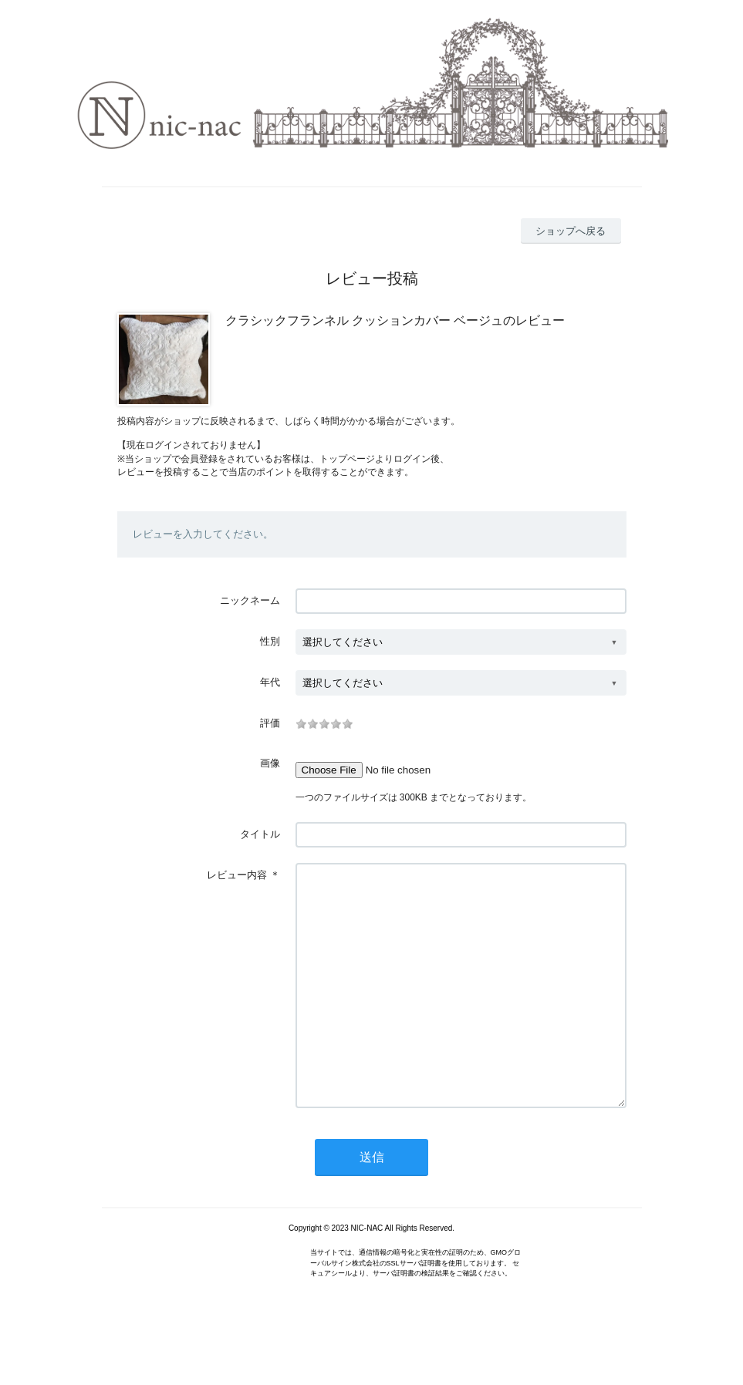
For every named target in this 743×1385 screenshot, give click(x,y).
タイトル (260, 834)
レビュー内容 (237, 875)
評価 (270, 723)
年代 (270, 682)
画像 (270, 763)
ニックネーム (250, 600)
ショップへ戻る (570, 231)
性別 (270, 641)
